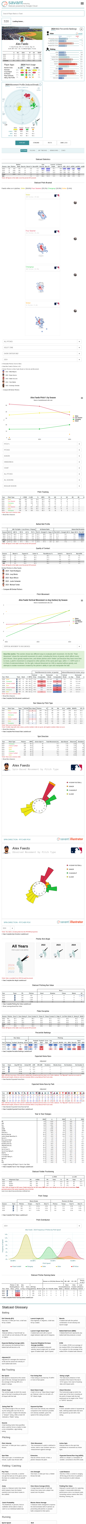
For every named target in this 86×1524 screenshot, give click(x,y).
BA (2, 1121)
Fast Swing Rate (36, 1376)
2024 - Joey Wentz (11, 574)
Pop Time (5, 1472)
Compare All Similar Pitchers (11, 390)
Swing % (4, 1158)
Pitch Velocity (6, 1443)
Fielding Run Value (66, 1486)
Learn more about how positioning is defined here (16, 1191)
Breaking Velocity (6, 1143)
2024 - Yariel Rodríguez (13, 571)
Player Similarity (8, 76)
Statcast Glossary (15, 1307)
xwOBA (3, 1131)
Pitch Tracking (43, 492)
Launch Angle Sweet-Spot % (9, 1136)
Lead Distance (65, 1472)
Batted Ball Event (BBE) (67, 1331)
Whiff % (4, 1153)
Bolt (32, 1523)
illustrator (7, 70)
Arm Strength (35, 1472)
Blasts (61, 1406)
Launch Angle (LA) (37, 1318)
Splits (50, 143)
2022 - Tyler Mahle (10, 382)
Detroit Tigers (27, 48)
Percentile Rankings (43, 1032)
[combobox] (43, 13)
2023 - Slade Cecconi (11, 378)
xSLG (3, 1127)
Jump (4, 1486)
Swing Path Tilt (7, 1406)
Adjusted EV (6, 1357)
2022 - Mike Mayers (11, 372)
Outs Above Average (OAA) (40, 1486)
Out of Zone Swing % (7, 1151)
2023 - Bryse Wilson (11, 578)
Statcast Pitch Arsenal (43, 182)
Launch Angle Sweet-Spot (40, 1331)
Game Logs (63, 143)
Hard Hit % (4, 1132)
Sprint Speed (6, 1523)
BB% (3, 1162)
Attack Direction (65, 1390)
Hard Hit (5, 1331)
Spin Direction (43, 736)
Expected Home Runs (43, 1056)
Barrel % (4, 1138)
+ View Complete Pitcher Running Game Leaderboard (17, 1297)
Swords (4, 1423)
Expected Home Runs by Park (43, 1084)
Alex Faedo (22, 44)
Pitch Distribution (43, 1220)
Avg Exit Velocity (6, 1134)
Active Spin (63, 1443)
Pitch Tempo (43, 1196)
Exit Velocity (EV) (8, 1318)
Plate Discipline (43, 1011)
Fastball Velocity (6, 1142)
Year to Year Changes (43, 1114)
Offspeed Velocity (6, 1145)
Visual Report (8, 72)
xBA (3, 1123)
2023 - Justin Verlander (13, 581)
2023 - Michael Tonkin (12, 585)
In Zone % (4, 1147)
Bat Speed (5, 1376)
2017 (13, 48)
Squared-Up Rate (36, 1406)
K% (2, 1160)
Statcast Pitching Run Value (43, 985)
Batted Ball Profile (43, 524)
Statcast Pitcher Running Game (43, 1275)
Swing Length (64, 1376)
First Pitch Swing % (7, 1156)
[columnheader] (4, 165)
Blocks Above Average (38, 1502)
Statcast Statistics (43, 159)
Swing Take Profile (9, 77)
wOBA (3, 1129)
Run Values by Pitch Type (43, 703)
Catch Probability (8, 1502)
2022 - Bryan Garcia (11, 375)
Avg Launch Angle (7, 1140)
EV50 (61, 1343)
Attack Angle (6, 1390)
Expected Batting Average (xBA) (13, 1343)
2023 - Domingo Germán (12, 385)
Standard (36, 143)
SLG (3, 1125)
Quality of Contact (43, 548)
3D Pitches (7, 74)
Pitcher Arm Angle (43, 939)
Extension (34, 1455)
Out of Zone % (5, 1149)
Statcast (22, 143)
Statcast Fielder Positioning (43, 1171)
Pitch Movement (43, 594)
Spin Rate (5, 1455)
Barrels (61, 1318)
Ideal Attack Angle (37, 1390)
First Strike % (5, 1155)
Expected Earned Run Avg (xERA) (71, 1455)
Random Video (8, 68)
